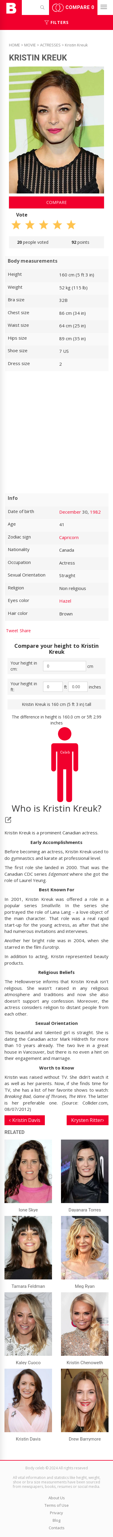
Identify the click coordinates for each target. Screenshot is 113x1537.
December (70, 512)
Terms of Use (57, 1505)
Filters (57, 22)
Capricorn (69, 537)
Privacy (56, 1512)
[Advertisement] (56, 432)
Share (25, 630)
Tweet (12, 630)
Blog (56, 1520)
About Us (56, 1497)
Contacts (57, 1527)
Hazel (65, 601)
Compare (73, 7)
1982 (95, 512)
